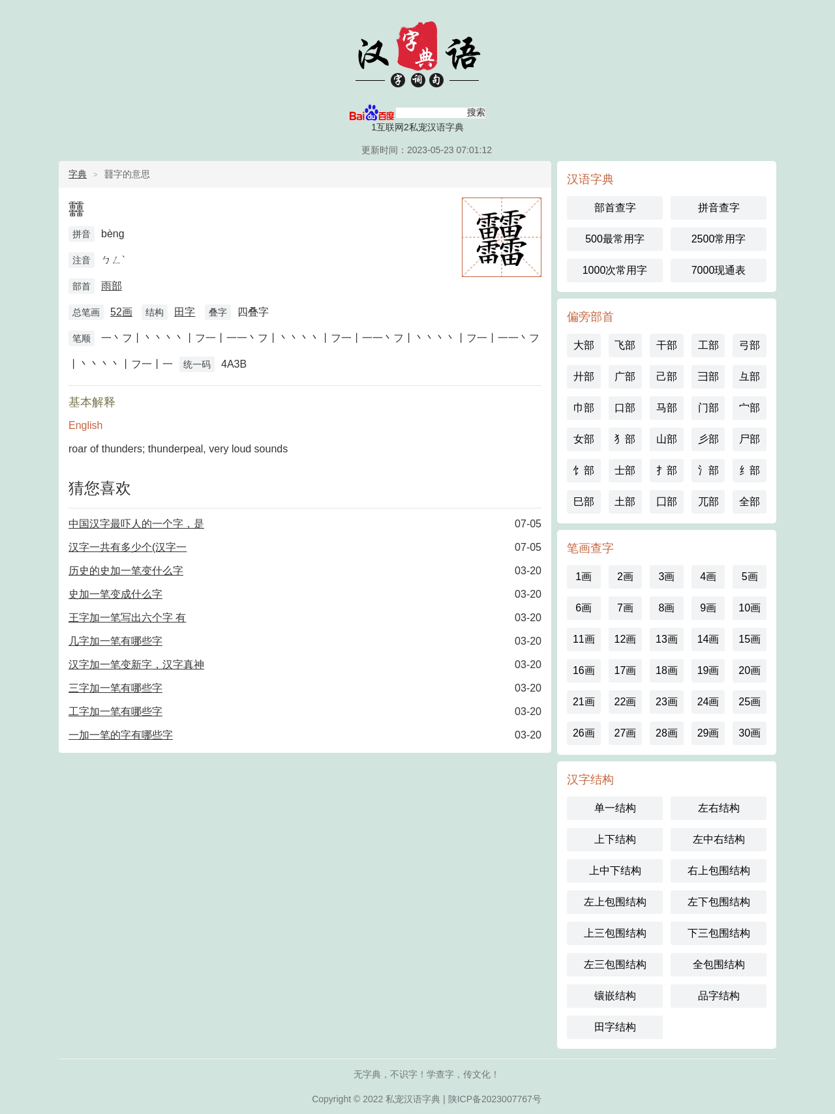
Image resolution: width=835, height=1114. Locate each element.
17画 (625, 670)
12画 (625, 639)
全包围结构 (719, 964)
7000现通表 (718, 270)
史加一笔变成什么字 (115, 594)
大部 (583, 345)
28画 (667, 733)
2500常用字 (718, 238)
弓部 (749, 345)
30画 (749, 733)
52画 (121, 311)
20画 (749, 670)
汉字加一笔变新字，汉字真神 (136, 664)
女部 (583, 439)
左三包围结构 (615, 964)
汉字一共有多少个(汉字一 (127, 547)
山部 (666, 439)
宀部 (749, 407)
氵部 (708, 470)
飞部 (625, 345)
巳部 (583, 501)
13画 (667, 639)
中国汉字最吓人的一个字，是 (136, 523)
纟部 (749, 470)
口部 (625, 407)
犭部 (625, 439)
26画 (584, 733)
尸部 (749, 439)
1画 (583, 576)
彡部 (708, 439)
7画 (625, 607)
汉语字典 (417, 52)
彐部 (708, 376)
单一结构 (615, 808)
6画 (583, 607)
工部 (708, 345)
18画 (667, 670)
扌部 (666, 470)
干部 (666, 345)
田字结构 (615, 1027)
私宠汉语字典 (413, 1099)
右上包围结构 (719, 870)
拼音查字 (719, 207)
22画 (625, 701)
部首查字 (615, 207)
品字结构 (719, 995)
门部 (708, 407)
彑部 (749, 376)
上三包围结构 (615, 933)
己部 (666, 376)
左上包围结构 (615, 901)
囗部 (666, 501)
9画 (708, 607)
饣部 (583, 470)
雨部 (111, 285)
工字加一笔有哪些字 (115, 711)
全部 (749, 501)
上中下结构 (615, 870)
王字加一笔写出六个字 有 (127, 617)
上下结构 (615, 839)
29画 (708, 733)
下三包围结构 (719, 933)
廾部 (583, 376)
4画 (708, 576)
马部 (666, 407)
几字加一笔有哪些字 (115, 641)
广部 (625, 376)
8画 (667, 607)
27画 (625, 733)
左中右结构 (719, 839)
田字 (184, 311)
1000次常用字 (615, 270)
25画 (749, 701)
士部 (625, 470)
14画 (708, 639)
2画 (625, 576)
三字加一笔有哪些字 (115, 688)
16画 (584, 670)
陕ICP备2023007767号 (494, 1099)
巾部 (583, 407)
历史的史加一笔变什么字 (125, 570)
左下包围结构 (719, 901)
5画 (750, 576)
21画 (584, 701)
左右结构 (719, 808)
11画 (584, 639)
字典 (77, 174)
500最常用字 (615, 238)
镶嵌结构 (615, 995)
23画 (667, 701)
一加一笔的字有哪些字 (120, 734)
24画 (708, 701)
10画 (749, 607)
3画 (667, 576)
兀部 (708, 501)
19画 (708, 670)
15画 (749, 639)
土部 (625, 501)
